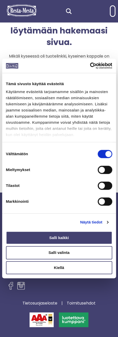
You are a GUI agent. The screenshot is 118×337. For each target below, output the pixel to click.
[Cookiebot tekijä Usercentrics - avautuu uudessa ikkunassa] (90, 65)
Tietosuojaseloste (39, 303)
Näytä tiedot (91, 222)
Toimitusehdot (81, 303)
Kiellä (59, 267)
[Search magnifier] (68, 11)
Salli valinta (59, 253)
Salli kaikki (59, 237)
